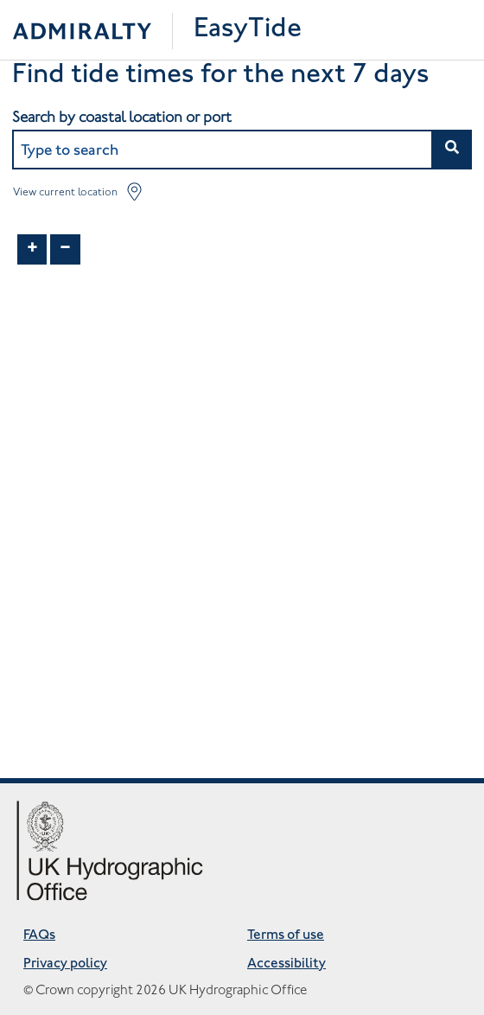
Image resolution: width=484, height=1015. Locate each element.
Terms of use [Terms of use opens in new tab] (285, 935)
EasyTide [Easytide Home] (248, 29)
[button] (451, 149)
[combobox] (242, 149)
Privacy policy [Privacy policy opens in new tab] (65, 964)
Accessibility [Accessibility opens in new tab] (286, 964)
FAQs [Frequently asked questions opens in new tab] (39, 935)
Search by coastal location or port (122, 116)
